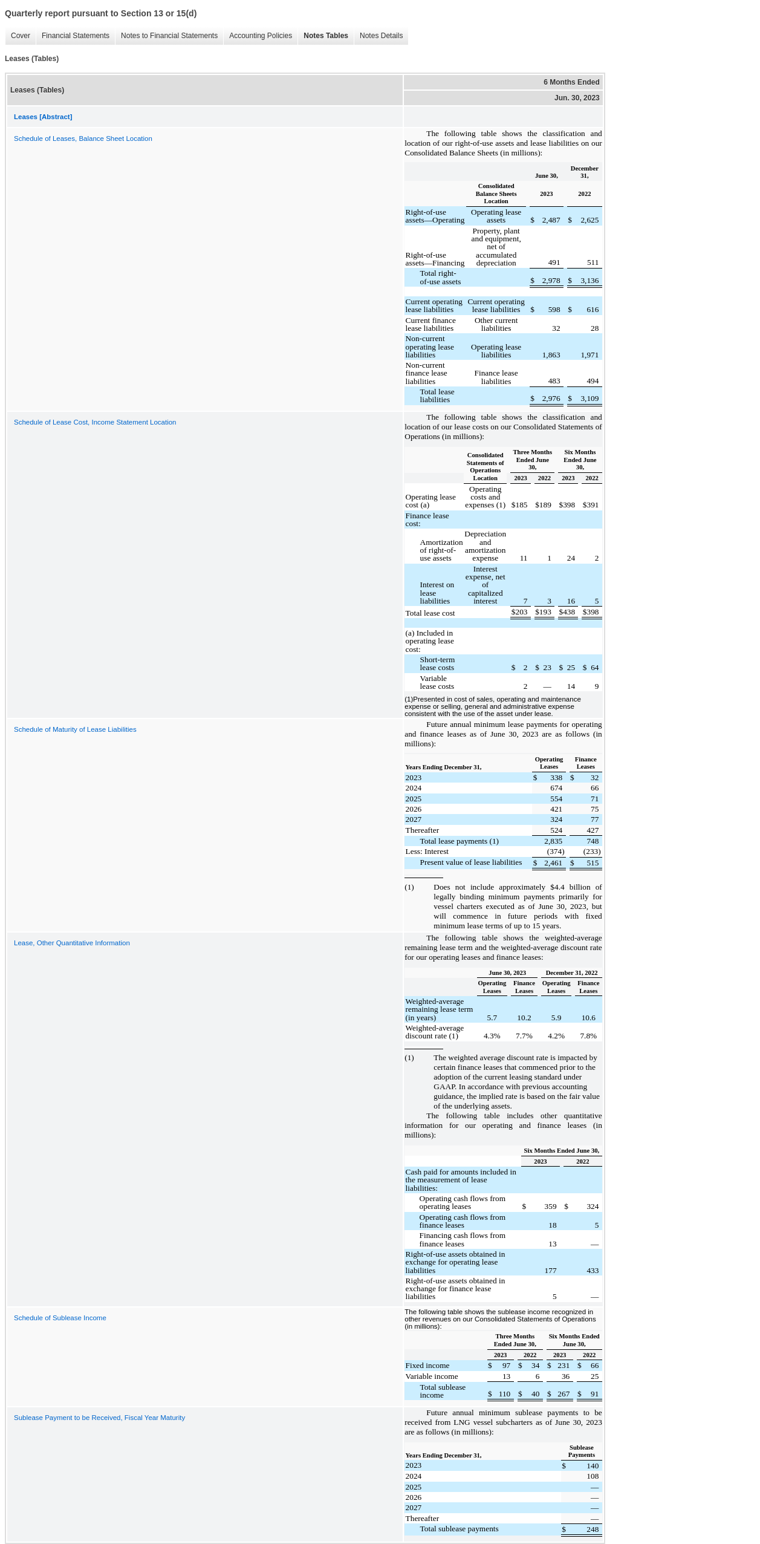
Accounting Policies (260, 35)
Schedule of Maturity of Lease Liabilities (75, 729)
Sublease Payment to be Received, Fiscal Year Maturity (99, 1417)
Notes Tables (326, 35)
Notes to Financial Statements (169, 35)
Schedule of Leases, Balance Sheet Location (83, 138)
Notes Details (381, 35)
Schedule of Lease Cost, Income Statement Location (95, 422)
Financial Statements (75, 35)
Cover (20, 35)
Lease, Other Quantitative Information (72, 942)
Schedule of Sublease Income (60, 1317)
